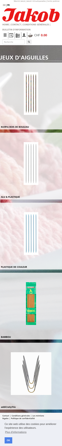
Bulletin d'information (16, 29)
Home (5, 24)
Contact (16, 24)
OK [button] (8, 440)
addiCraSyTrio (8, 407)
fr (8, 5)
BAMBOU (6, 337)
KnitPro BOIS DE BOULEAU (15, 126)
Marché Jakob (19, 1)
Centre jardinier (53, 1)
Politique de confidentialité (23, 418)
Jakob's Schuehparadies (36, 1)
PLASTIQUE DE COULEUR (14, 267)
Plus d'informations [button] (16, 432)
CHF (37, 35)
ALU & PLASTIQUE (10, 197)
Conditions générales (36, 24)
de (4, 5)
